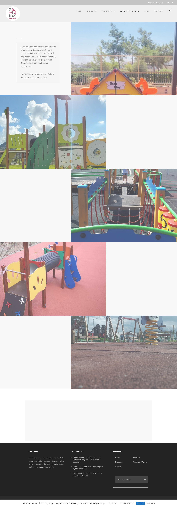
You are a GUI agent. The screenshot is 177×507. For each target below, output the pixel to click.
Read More (150, 503)
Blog (146, 11)
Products (107, 11)
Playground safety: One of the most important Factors (87, 474)
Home (79, 11)
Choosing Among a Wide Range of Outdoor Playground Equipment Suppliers (87, 459)
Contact (159, 11)
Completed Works (129, 11)
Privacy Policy (124, 479)
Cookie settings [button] (127, 503)
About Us (92, 11)
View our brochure (155, 2)
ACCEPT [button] (140, 503)
